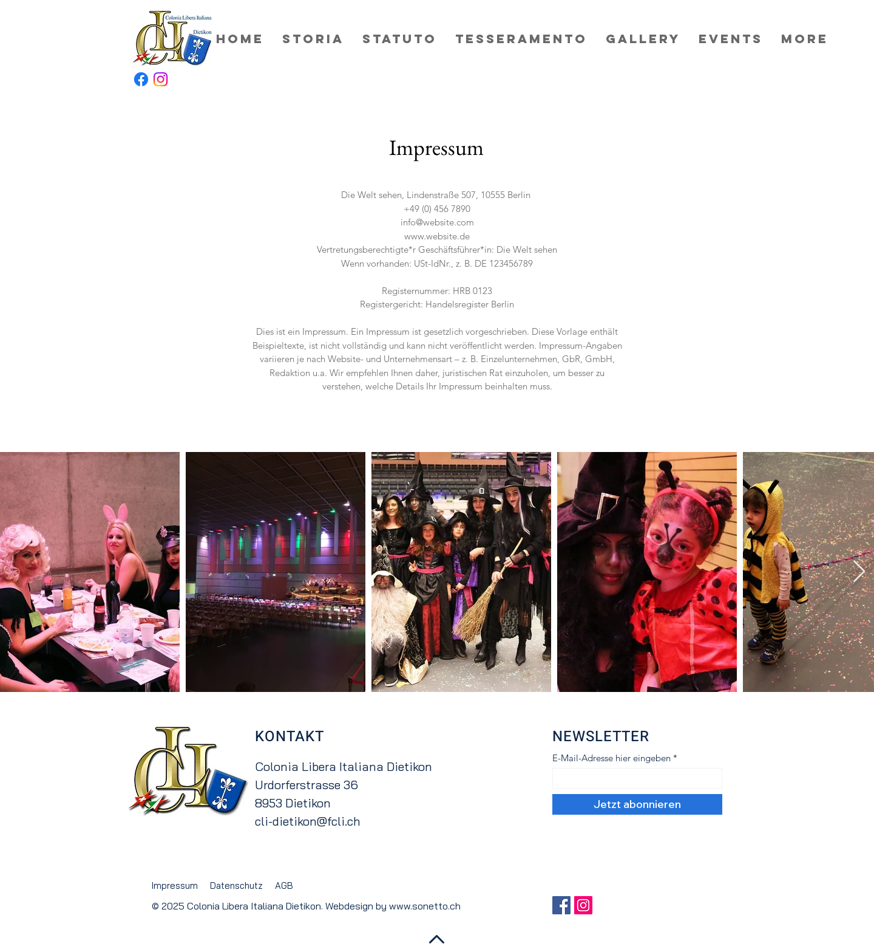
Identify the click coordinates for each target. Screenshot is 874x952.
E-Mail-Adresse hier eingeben (611, 757)
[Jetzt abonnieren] (637, 804)
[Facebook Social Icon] (561, 905)
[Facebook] (141, 79)
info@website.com (437, 222)
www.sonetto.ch (425, 906)
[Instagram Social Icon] (583, 905)
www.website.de (437, 236)
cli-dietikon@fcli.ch (308, 821)
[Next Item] (859, 572)
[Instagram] (160, 79)
